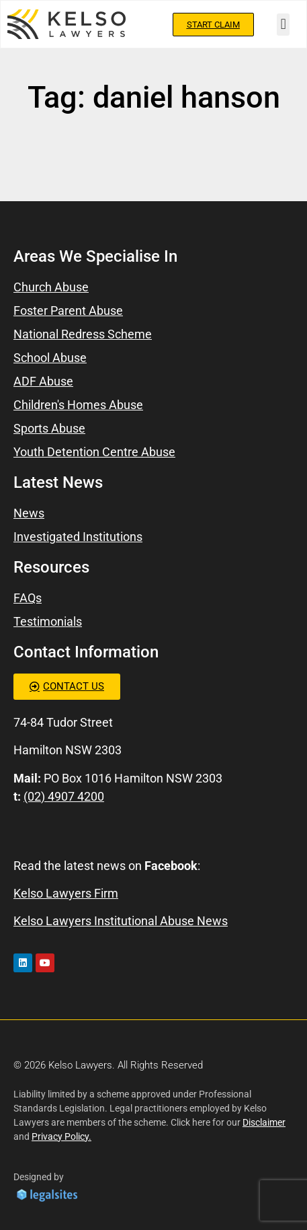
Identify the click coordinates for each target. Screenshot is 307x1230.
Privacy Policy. (61, 1136)
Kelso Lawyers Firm (65, 893)
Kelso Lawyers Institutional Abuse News (120, 921)
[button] (283, 24)
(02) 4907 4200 (64, 796)
